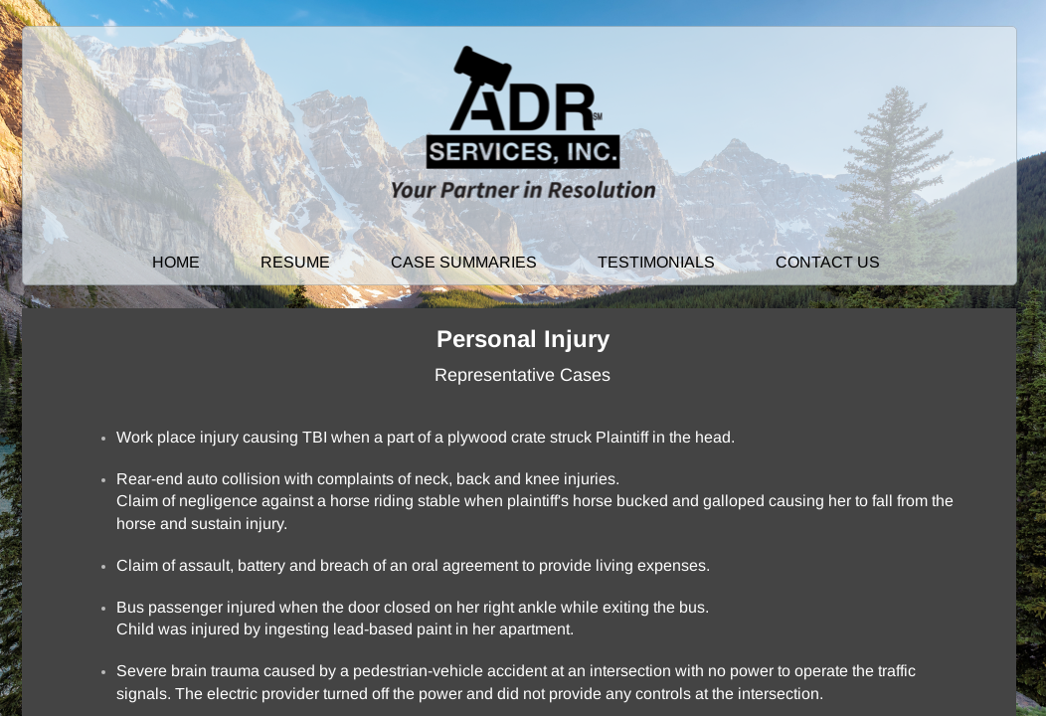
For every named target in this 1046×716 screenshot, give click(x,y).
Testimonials (656, 262)
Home (176, 262)
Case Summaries (464, 262)
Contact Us (828, 262)
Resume (295, 262)
